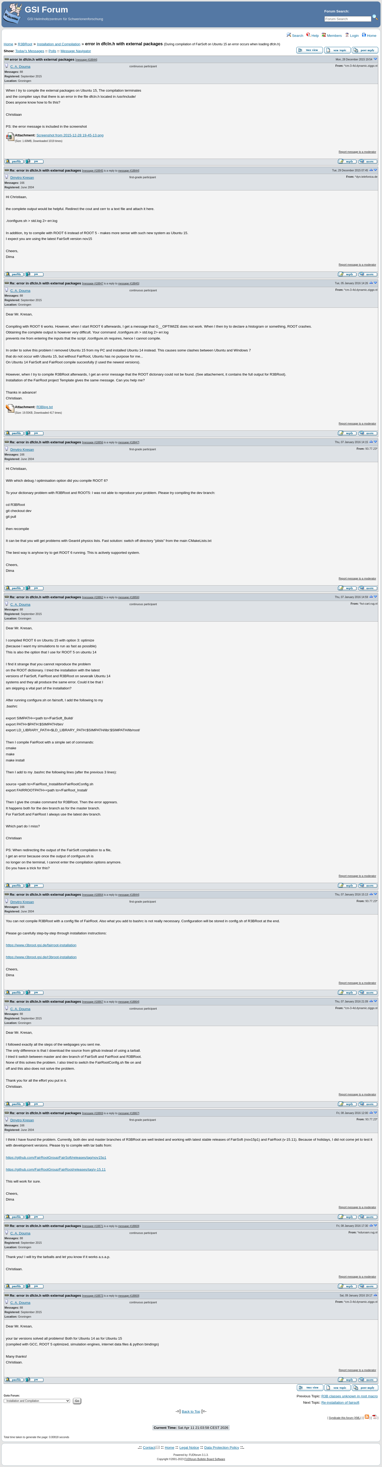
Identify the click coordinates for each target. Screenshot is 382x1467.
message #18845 (93, 170)
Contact (149, 1448)
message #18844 (86, 59)
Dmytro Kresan (22, 178)
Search (295, 36)
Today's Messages (29, 51)
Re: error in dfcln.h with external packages (45, 170)
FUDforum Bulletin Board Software (204, 1459)
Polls (52, 51)
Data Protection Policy (221, 1448)
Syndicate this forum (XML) (345, 1417)
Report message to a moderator (357, 151)
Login (352, 36)
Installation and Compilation (58, 44)
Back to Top (191, 1412)
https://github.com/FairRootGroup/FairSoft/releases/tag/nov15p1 (56, 1158)
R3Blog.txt (44, 407)
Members (332, 36)
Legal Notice (189, 1448)
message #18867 (93, 1001)
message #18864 (93, 894)
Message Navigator (75, 51)
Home (369, 36)
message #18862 (93, 597)
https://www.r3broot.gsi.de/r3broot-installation (41, 957)
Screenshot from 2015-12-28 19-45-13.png (69, 135)
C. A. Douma (20, 67)
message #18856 (93, 442)
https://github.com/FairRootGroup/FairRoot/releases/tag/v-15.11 (56, 1169)
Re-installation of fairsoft (340, 1402)
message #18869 (93, 1113)
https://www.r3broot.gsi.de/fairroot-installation (41, 945)
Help (312, 36)
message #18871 (93, 1226)
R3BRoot (25, 44)
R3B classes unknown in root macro (349, 1396)
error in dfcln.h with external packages (42, 59)
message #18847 (93, 283)
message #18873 (93, 1295)
